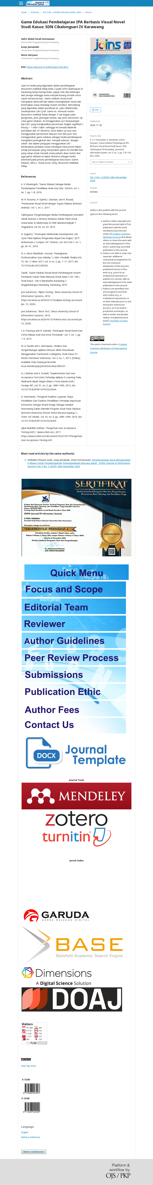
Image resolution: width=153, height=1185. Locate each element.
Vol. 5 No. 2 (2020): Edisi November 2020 (62, 12)
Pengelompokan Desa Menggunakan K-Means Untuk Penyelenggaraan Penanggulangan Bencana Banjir (79, 461)
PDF (97, 109)
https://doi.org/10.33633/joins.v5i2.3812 (47, 67)
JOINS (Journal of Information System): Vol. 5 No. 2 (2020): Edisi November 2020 (79, 465)
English (24, 1132)
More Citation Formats (102, 161)
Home (24, 12)
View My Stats (28, 1065)
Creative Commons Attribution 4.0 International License (108, 348)
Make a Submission (33, 1151)
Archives (35, 12)
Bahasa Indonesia (30, 1137)
